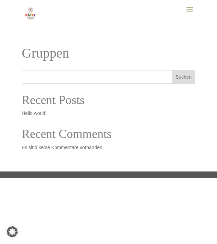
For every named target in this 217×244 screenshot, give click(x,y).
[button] (12, 232)
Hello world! (34, 113)
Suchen (184, 77)
